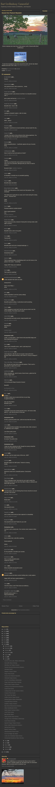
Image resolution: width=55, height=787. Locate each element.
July (6, 656)
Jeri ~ (5, 565)
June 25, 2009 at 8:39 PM (10, 450)
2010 (4, 642)
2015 (4, 631)
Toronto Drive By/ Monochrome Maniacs (14, 667)
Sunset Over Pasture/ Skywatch (12, 675)
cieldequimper (8, 151)
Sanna (6, 243)
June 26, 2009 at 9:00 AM (10, 546)
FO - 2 (5, 393)
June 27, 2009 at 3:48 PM (10, 587)
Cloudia (6, 323)
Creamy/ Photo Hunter (10, 693)
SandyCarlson (8, 488)
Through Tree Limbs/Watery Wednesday (14, 718)
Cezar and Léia (8, 91)
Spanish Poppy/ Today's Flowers (12, 723)
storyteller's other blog (10, 591)
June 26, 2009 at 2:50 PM (10, 553)
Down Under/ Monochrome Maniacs (13, 725)
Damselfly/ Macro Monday (11, 663)
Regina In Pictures (8, 214)
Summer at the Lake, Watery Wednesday (15, 660)
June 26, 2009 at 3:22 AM (10, 524)
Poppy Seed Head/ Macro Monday (13, 682)
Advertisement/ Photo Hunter (12, 731)
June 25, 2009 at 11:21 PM (10, 501)
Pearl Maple (7, 478)
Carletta (6, 158)
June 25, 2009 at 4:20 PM (10, 332)
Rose (5, 344)
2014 (4, 633)
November (7, 648)
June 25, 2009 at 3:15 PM (10, 232)
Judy (5, 118)
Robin (5, 228)
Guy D (5, 206)
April (6, 742)
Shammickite (7, 84)
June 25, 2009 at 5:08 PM (10, 376)
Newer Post (5, 606)
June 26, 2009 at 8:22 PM (10, 580)
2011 (4, 640)
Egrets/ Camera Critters (10, 729)
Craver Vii (6, 133)
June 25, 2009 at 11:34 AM (10, 130)
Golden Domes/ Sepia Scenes (12, 697)
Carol (5, 408)
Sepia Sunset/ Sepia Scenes (11, 716)
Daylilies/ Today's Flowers (11, 703)
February (7, 747)
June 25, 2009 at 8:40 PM (10, 457)
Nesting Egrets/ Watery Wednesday (13, 699)
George (6, 142)
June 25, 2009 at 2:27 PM (10, 177)
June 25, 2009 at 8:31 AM (10, 88)
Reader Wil (7, 519)
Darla (5, 270)
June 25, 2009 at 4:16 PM (10, 313)
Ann (5, 505)
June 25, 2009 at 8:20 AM (10, 81)
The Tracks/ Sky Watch (10, 695)
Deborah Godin (8, 250)
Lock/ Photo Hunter (9, 712)
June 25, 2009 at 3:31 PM (10, 267)
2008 (4, 752)
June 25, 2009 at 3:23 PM (10, 247)
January (7, 749)
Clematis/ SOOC (9, 669)
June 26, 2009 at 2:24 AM (10, 516)
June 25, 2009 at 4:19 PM (10, 320)
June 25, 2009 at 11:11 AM (10, 115)
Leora (5, 424)
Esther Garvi (7, 219)
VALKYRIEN (7, 316)
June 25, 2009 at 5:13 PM (10, 390)
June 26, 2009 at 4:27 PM (10, 562)
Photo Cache (7, 300)
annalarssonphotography (10, 277)
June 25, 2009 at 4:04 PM (10, 296)
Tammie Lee (7, 512)
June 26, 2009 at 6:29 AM (10, 532)
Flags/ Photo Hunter (9, 673)
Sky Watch (8, 70)
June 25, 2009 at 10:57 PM (10, 475)
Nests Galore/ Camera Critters (12, 710)
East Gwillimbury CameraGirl (15, 4)
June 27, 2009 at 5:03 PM (10, 596)
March (6, 745)
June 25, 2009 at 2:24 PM (10, 170)
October (7, 650)
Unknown (6, 573)
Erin (5, 111)
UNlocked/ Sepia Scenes (11, 678)
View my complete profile (8, 766)
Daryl (5, 236)
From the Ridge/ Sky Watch (11, 733)
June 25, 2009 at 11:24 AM (10, 122)
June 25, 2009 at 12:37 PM (10, 155)
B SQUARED (7, 77)
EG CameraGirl (12, 759)
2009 (4, 644)
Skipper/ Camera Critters (11, 671)
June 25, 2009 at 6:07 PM (10, 414)
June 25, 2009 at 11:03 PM (10, 485)
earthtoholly (7, 371)
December (7, 646)
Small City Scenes (9, 103)
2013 (4, 635)
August (7, 654)
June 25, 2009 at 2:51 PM (10, 185)
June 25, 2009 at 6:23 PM (10, 421)
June (6, 659)
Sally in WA (7, 497)
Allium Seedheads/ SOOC (11, 708)
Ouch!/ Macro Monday (10, 720)
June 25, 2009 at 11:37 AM (10, 138)
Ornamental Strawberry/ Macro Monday (14, 738)
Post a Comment (7, 599)
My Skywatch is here (9, 388)
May (6, 740)
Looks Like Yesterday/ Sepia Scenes (13, 735)
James (6, 173)
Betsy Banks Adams (9, 188)
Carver (6, 307)
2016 (4, 629)
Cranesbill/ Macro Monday (11, 701)
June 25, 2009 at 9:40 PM (10, 466)
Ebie (5, 292)
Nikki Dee (6, 380)
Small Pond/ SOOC (9, 688)
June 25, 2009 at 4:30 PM (10, 348)
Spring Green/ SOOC (10, 727)
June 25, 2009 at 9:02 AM (10, 100)
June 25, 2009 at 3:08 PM (10, 225)
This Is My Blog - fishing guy (11, 362)
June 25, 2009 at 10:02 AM (10, 107)
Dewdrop (6, 125)
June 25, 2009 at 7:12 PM (10, 441)
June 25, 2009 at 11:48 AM (10, 147)
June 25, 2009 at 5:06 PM (10, 368)
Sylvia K (6, 258)
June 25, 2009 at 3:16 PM (10, 240)
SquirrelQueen (8, 469)
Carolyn (6, 460)
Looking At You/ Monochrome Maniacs (14, 686)
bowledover (7, 556)
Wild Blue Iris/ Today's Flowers (12, 665)
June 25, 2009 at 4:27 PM (10, 341)
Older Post (36, 606)
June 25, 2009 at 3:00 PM (10, 216)
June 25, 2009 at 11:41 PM (10, 509)
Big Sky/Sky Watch (9, 714)
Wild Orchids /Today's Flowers (12, 684)
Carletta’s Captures (17, 168)
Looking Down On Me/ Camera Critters (14, 690)
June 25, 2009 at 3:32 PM (10, 274)
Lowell (6, 453)
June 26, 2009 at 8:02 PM (10, 570)
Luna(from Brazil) (21, 98)
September (7, 652)
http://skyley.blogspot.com (23, 65)
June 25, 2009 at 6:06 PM (10, 405)
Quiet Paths (7, 549)
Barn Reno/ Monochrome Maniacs (13, 705)
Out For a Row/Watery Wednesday (13, 680)
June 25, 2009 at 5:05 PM (10, 359)
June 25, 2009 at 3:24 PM (10, 255)
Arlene (6, 536)
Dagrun (6, 180)
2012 (4, 637)
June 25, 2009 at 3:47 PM (10, 289)
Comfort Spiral (7, 330)
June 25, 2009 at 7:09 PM (10, 433)
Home (20, 606)
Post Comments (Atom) (23, 610)
